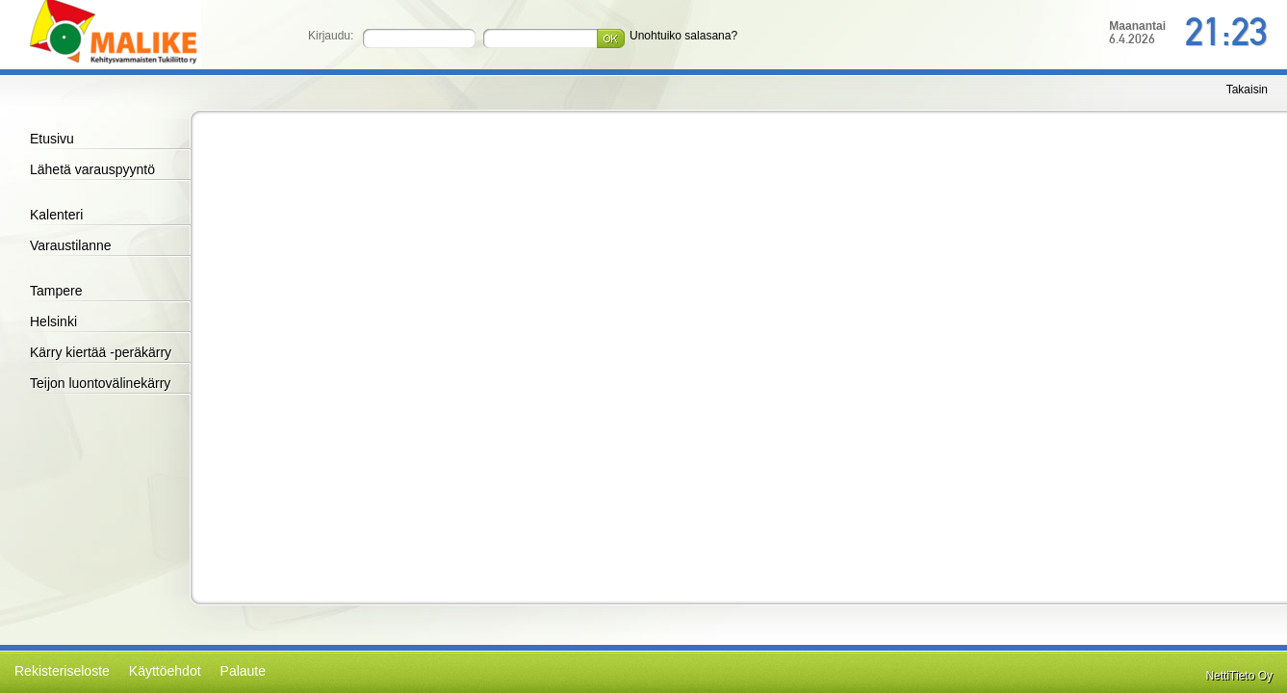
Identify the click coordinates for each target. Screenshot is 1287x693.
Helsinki (53, 321)
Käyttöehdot (165, 671)
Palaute (243, 671)
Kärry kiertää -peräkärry (100, 352)
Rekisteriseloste (62, 671)
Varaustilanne (71, 245)
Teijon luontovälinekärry (100, 383)
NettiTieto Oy (1239, 675)
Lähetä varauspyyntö (92, 169)
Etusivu (52, 138)
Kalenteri (56, 214)
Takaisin (1247, 89)
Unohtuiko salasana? (683, 35)
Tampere (56, 290)
